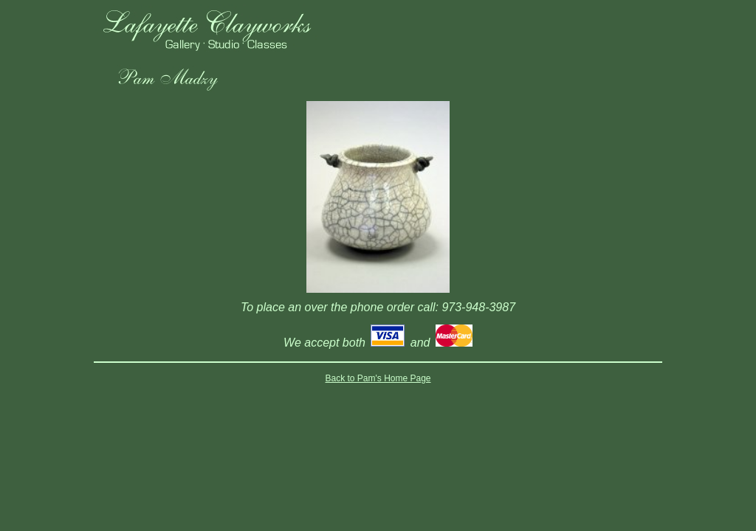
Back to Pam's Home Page (377, 378)
